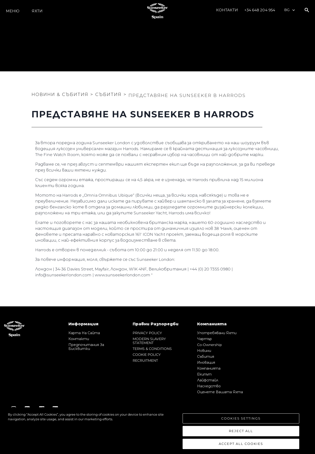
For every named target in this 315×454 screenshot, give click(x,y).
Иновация (206, 362)
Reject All (241, 433)
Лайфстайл (207, 380)
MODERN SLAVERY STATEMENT (149, 341)
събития (205, 356)
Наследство (209, 386)
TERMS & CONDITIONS (152, 348)
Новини (204, 350)
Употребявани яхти (216, 333)
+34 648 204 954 (259, 10)
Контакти (227, 10)
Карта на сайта (84, 333)
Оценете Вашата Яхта (220, 392)
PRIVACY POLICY (147, 333)
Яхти (37, 11)
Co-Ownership (209, 345)
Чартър (204, 339)
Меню (12, 11)
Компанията (208, 368)
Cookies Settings (241, 420)
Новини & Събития (60, 94)
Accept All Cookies (241, 446)
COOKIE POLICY (147, 354)
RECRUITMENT (145, 360)
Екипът (204, 374)
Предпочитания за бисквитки (86, 347)
